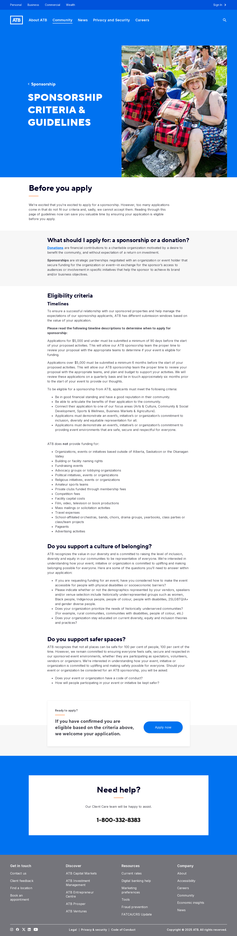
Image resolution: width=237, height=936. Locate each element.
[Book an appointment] (19, 897)
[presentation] (168, 108)
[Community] (62, 20)
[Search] (226, 20)
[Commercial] (52, 5)
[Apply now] (163, 727)
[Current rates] (132, 873)
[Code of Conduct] (123, 930)
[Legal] (73, 930)
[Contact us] (18, 873)
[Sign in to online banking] (221, 5)
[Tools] (126, 899)
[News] (82, 20)
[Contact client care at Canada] (118, 820)
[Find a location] (21, 888)
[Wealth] (70, 5)
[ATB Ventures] (76, 911)
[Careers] (142, 20)
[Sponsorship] (63, 84)
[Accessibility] (186, 881)
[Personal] (14, 5)
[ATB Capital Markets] (81, 873)
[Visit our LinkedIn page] (29, 929)
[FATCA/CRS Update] (137, 914)
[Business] (33, 5)
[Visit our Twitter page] (23, 929)
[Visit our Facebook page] (17, 929)
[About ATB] (38, 20)
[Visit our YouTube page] (35, 929)
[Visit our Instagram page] (11, 929)
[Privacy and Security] (111, 20)
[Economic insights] (190, 903)
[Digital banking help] (136, 881)
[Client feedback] (21, 881)
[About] (182, 873)
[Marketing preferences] (131, 890)
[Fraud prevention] (135, 907)
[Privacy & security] (94, 930)
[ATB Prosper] (76, 904)
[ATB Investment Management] (78, 883)
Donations (55, 248)
